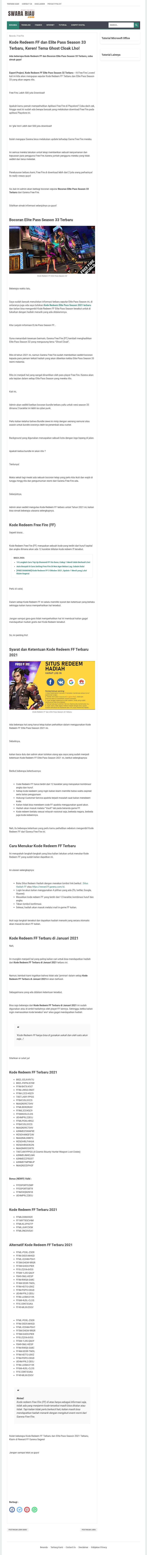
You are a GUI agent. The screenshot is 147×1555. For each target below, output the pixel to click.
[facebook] (12, 1509)
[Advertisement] (55, 1478)
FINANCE (38, 25)
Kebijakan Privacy (99, 1547)
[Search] (121, 25)
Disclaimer (40, 4)
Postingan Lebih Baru (18, 1530)
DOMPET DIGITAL (78, 25)
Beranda (13, 25)
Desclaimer (83, 1547)
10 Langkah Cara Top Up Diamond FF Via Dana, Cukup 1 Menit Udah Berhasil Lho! (53, 562)
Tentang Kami (13, 4)
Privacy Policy (54, 4)
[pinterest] (27, 1509)
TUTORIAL (63, 25)
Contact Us (27, 4)
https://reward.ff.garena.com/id (48, 886)
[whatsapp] (34, 1509)
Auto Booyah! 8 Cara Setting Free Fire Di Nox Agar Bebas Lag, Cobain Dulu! (50, 566)
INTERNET (50, 25)
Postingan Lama (89, 1530)
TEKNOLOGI (26, 25)
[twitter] (19, 1509)
